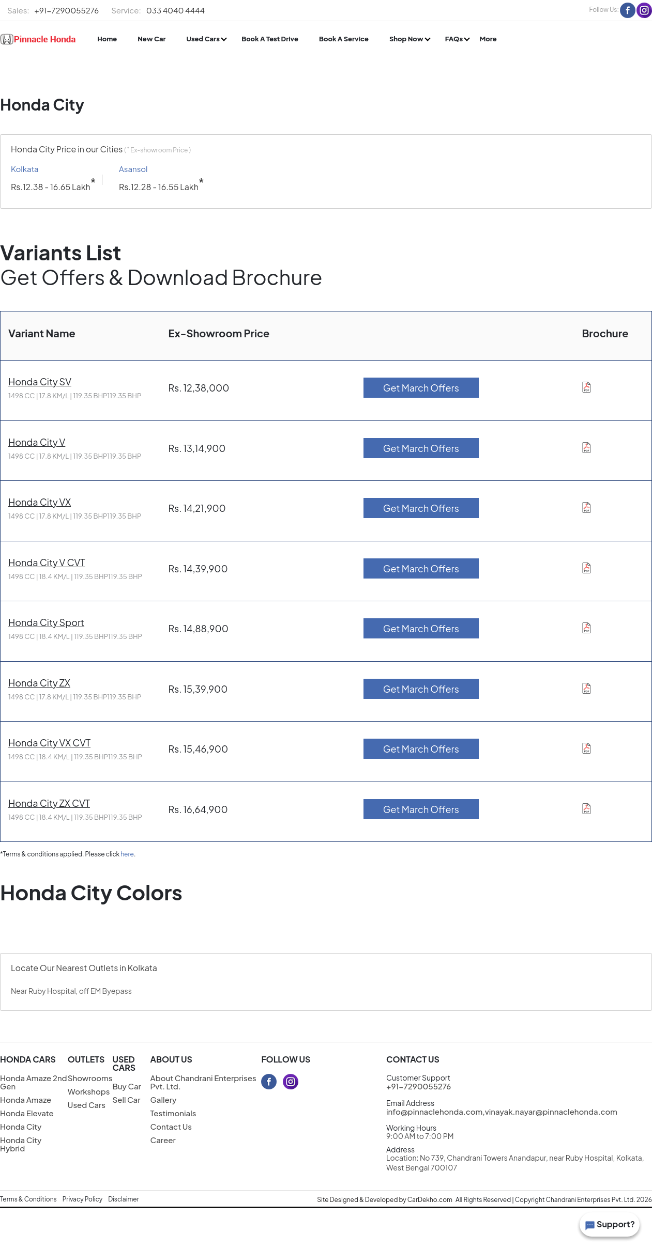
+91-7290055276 (53, 10)
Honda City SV (39, 381)
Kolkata (25, 169)
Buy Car (126, 1086)
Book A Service (344, 39)
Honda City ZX (39, 683)
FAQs (454, 39)
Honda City (20, 1126)
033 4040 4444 (158, 10)
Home (107, 39)
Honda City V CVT (46, 562)
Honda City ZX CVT (49, 803)
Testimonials (173, 1113)
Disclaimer (123, 1199)
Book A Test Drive (269, 39)
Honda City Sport (46, 622)
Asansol (133, 169)
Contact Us (171, 1126)
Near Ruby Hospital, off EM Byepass (71, 991)
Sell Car (126, 1099)
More (487, 39)
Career (163, 1140)
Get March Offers (421, 388)
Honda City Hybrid (20, 1144)
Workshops (89, 1091)
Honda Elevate (27, 1113)
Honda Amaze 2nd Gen (33, 1082)
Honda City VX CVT (49, 742)
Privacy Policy (83, 1199)
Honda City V (36, 442)
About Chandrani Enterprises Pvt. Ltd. (203, 1082)
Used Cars (204, 39)
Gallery (163, 1099)
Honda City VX (39, 502)
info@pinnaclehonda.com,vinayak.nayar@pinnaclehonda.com (501, 1111)
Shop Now (406, 39)
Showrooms (90, 1078)
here (127, 854)
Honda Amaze (25, 1099)
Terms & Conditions (28, 1199)
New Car (151, 39)
